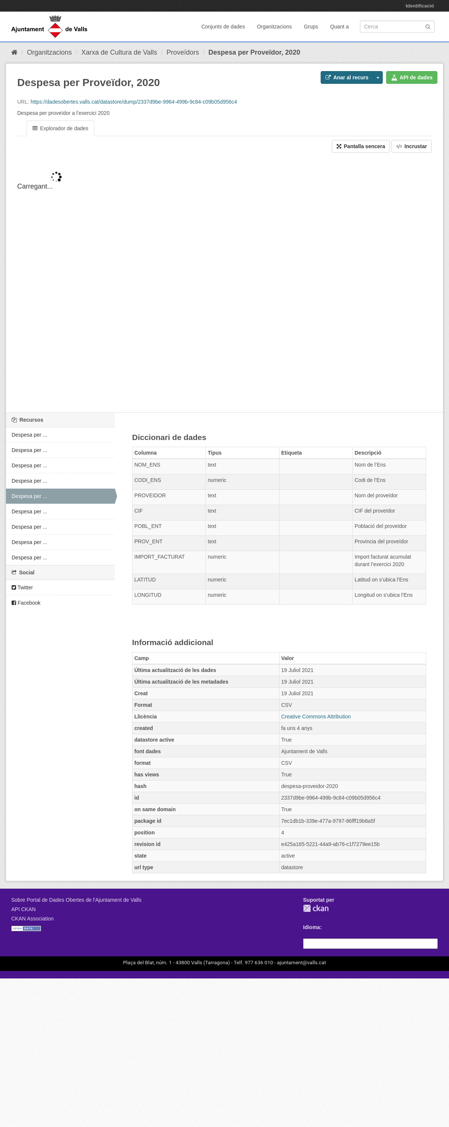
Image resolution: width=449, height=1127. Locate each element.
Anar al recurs (347, 77)
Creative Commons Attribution (316, 717)
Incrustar (411, 146)
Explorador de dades (60, 128)
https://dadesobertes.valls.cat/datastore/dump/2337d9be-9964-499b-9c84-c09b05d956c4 (134, 102)
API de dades (412, 77)
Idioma (311, 927)
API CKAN (23, 909)
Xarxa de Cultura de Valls (119, 52)
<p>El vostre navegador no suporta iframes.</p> (224, 288)
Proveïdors (183, 52)
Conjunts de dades (223, 27)
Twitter (22, 587)
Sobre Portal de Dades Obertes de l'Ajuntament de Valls (76, 900)
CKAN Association (32, 919)
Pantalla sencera (361, 146)
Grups (311, 27)
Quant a (339, 27)
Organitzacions (274, 27)
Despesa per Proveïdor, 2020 (254, 52)
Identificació (420, 6)
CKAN (316, 908)
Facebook (26, 603)
